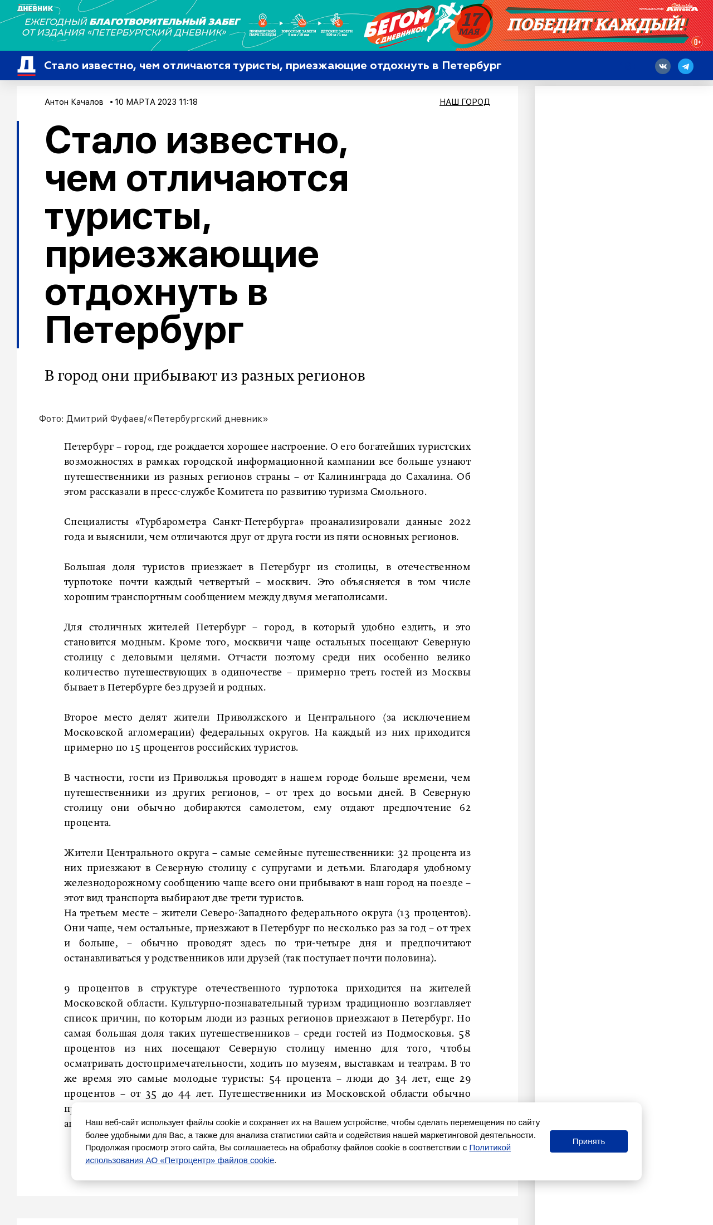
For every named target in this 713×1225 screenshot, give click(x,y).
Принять (589, 1141)
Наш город (464, 102)
